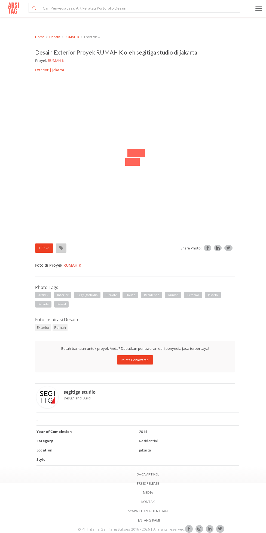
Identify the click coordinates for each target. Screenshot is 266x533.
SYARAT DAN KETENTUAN (148, 511)
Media (148, 492)
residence (152, 295)
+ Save (44, 248)
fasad (61, 304)
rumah (173, 295)
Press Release (148, 483)
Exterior (42, 69)
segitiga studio (80, 392)
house (130, 295)
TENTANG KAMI (148, 520)
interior (63, 295)
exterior (193, 295)
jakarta (213, 295)
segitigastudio (87, 295)
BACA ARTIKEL (148, 474)
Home (40, 37)
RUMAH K (72, 37)
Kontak (148, 501)
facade (43, 304)
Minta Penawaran (135, 360)
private (111, 295)
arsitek (43, 295)
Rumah (60, 327)
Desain (54, 37)
